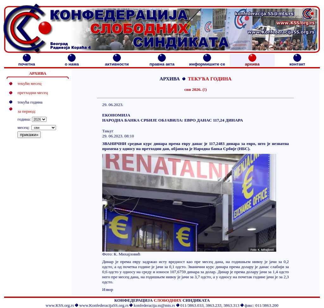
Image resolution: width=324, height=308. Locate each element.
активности (117, 62)
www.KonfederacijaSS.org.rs (103, 305)
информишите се (207, 62)
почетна (26, 62)
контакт (297, 62)
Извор (107, 289)
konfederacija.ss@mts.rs (154, 305)
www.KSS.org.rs (60, 305)
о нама (72, 62)
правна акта (161, 62)
